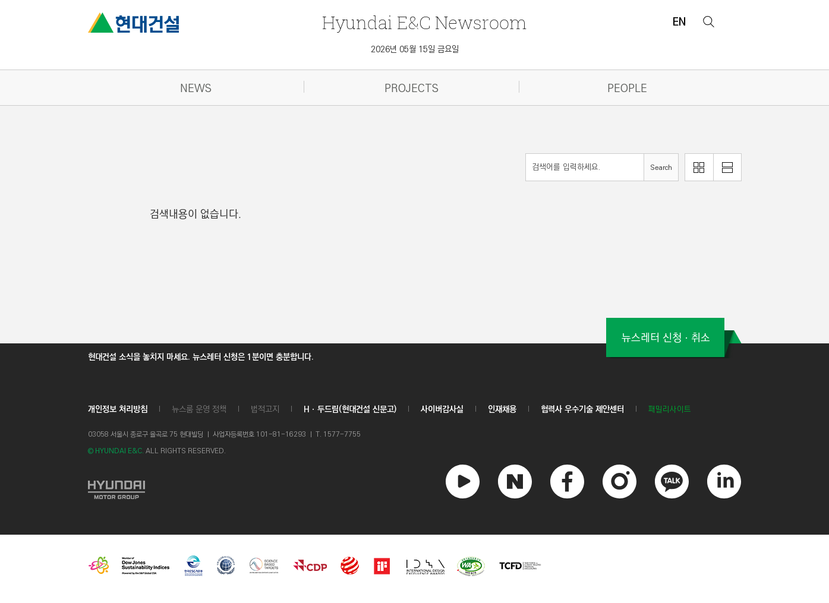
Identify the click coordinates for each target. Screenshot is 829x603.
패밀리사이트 (669, 409)
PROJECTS (411, 89)
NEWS (196, 89)
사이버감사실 (442, 409)
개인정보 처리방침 (117, 409)
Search (661, 167)
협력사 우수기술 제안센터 (582, 409)
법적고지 (265, 409)
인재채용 (502, 409)
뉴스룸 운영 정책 (199, 409)
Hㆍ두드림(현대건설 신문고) (350, 409)
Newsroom (424, 22)
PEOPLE (627, 89)
